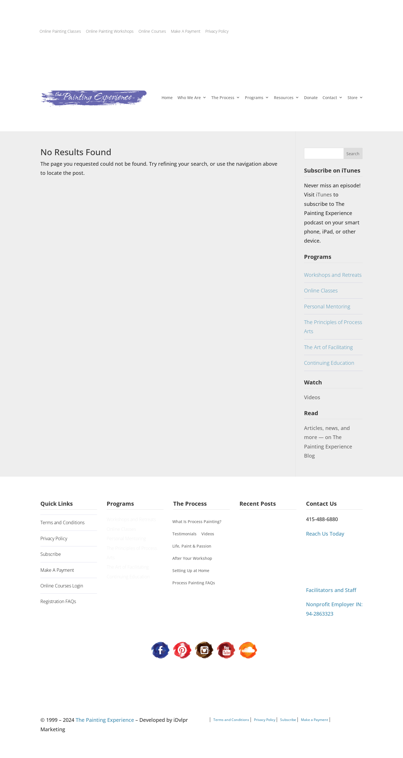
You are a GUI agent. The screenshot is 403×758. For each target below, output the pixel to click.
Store (352, 97)
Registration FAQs (58, 601)
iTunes (324, 194)
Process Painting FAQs (193, 582)
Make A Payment (186, 31)
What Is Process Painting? (196, 521)
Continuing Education (329, 362)
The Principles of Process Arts (333, 327)
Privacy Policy (216, 31)
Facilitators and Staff (331, 590)
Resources (284, 97)
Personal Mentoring (327, 306)
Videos (312, 397)
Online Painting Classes (60, 31)
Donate (311, 97)
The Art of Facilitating (328, 347)
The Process (222, 97)
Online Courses (152, 31)
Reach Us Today (325, 533)
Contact (330, 97)
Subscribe (50, 554)
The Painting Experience (105, 719)
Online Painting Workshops (110, 31)
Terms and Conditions (62, 522)
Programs (254, 97)
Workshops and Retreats (332, 274)
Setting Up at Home (190, 570)
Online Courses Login (61, 586)
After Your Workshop (192, 558)
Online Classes (321, 290)
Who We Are (189, 97)
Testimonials (184, 533)
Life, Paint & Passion (191, 546)
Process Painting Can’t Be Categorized (264, 552)
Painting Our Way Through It (267, 535)
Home (167, 97)
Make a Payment (314, 719)
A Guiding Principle (258, 522)
